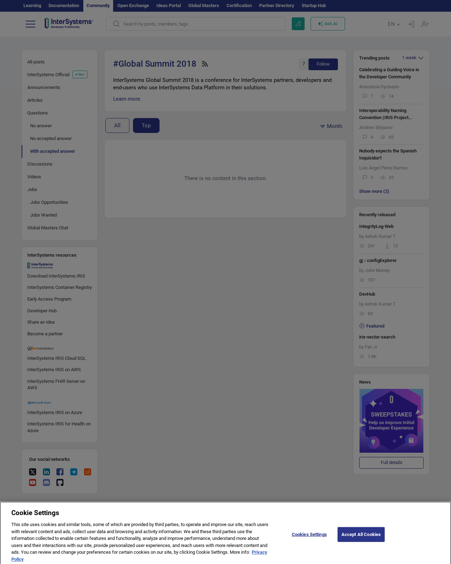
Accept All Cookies (361, 537)
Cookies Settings (309, 537)
